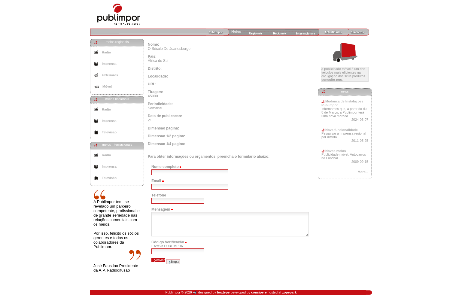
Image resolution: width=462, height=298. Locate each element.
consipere (259, 292)
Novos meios (333, 151)
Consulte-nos (331, 79)
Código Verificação (167, 242)
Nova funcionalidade (339, 130)
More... (363, 172)
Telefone (158, 195)
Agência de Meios (118, 14)
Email (156, 181)
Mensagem (160, 209)
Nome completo (165, 167)
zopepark (289, 292)
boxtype (223, 292)
